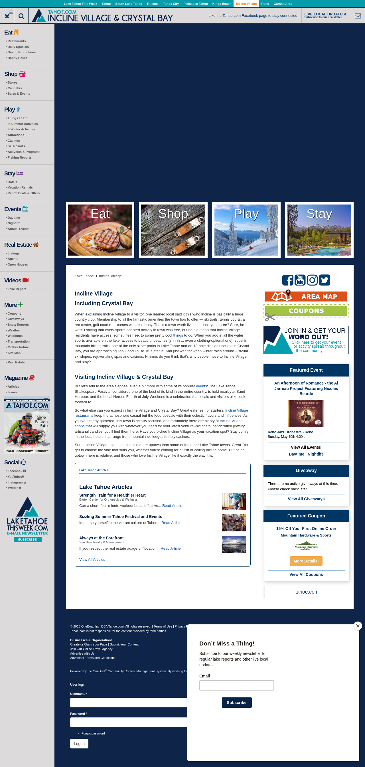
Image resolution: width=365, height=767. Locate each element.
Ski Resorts (16, 146)
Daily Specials (18, 46)
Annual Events (18, 228)
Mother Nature (18, 347)
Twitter (14, 487)
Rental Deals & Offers (24, 193)
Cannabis (15, 88)
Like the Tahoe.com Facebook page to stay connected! (254, 15)
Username (79, 693)
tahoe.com (307, 592)
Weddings (15, 335)
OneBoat (100, 671)
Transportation (19, 341)
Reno (265, 3)
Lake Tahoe (84, 276)
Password (78, 713)
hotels (99, 436)
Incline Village (246, 3)
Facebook (17, 471)
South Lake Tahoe (128, 3)
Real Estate (16, 362)
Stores (12, 82)
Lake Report (17, 289)
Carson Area (283, 3)
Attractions (16, 135)
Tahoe (106, 3)
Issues (12, 392)
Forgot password (93, 733)
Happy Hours (17, 58)
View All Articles (92, 559)
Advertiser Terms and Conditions (92, 657)
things (178, 335)
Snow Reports (18, 324)
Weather (14, 330)
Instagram (17, 482)
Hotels (12, 182)
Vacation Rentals (20, 187)
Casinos (14, 140)
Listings (14, 253)
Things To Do (17, 118)
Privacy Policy (184, 626)
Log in (79, 743)
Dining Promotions (22, 52)
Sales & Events (19, 93)
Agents (13, 258)
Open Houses (18, 264)
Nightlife (14, 223)
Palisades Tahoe (195, 3)
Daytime (14, 217)
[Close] (358, 662)
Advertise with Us (82, 653)
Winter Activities (23, 129)
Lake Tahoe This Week (80, 3)
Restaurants (17, 41)
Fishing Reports (20, 157)
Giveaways (16, 319)
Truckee (153, 3)
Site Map (14, 353)
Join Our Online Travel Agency (91, 649)
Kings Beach (222, 3)
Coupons (14, 313)
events (201, 386)
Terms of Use (163, 626)
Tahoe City (171, 3)
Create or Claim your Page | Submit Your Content (104, 644)
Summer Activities (24, 124)
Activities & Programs (24, 151)
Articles (13, 386)
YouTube (16, 476)
